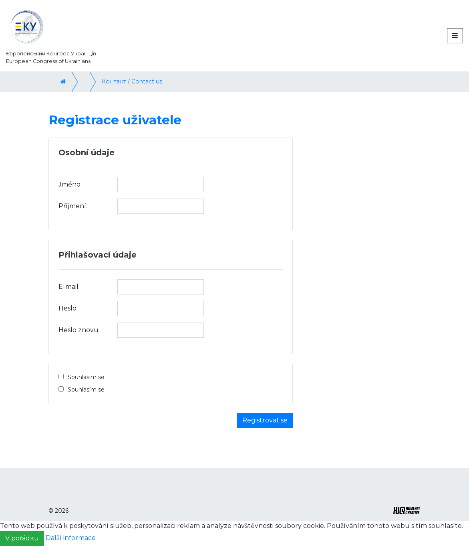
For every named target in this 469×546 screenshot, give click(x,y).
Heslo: (68, 308)
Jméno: (70, 184)
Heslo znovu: (79, 330)
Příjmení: (72, 206)
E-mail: (69, 286)
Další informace (71, 538)
